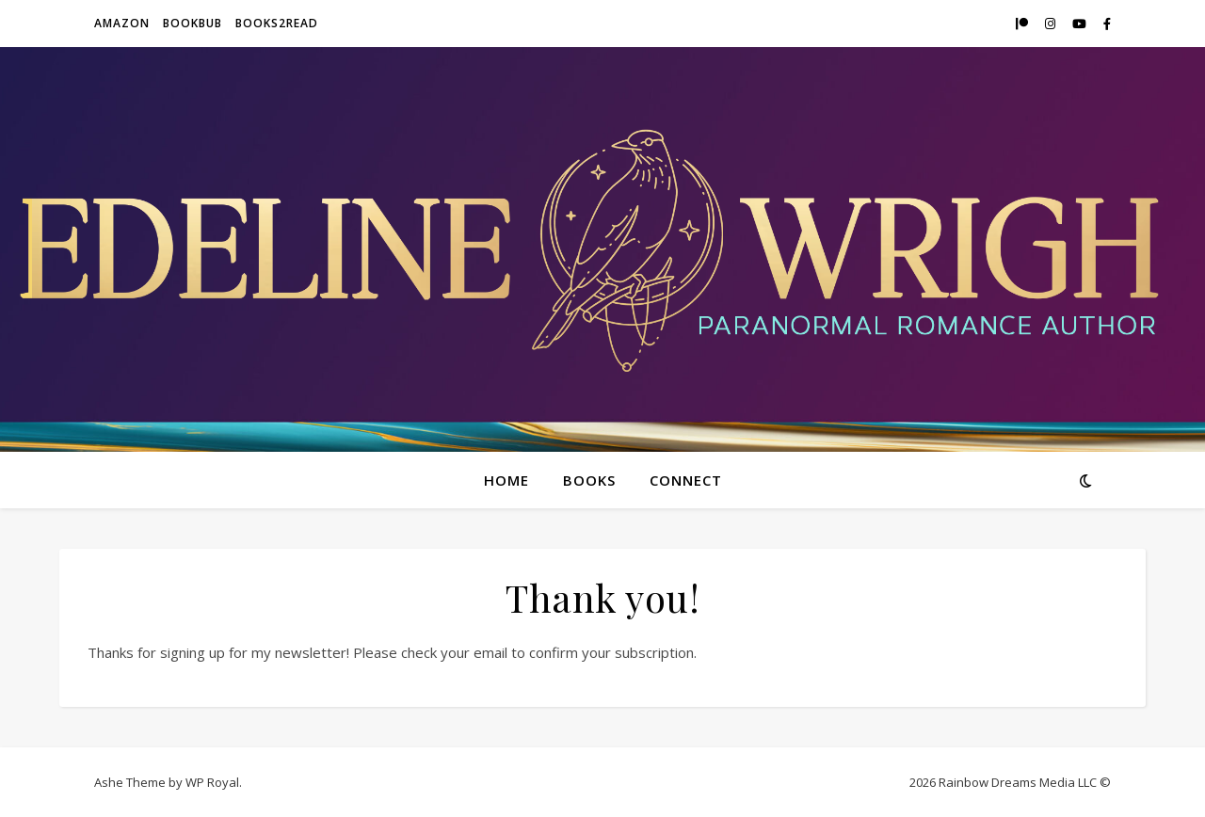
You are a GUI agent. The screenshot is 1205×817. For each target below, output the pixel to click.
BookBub (192, 23)
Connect (686, 480)
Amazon (122, 23)
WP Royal (212, 782)
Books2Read (276, 23)
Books (589, 480)
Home (506, 480)
